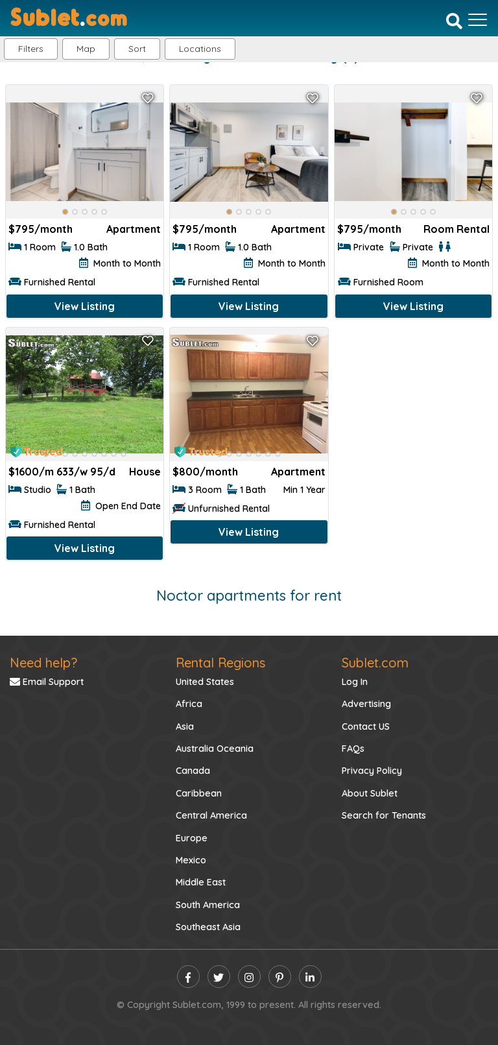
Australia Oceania (215, 748)
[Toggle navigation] (478, 19)
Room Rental (456, 228)
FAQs (353, 748)
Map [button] (86, 48)
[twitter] (219, 976)
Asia (185, 726)
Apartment (133, 228)
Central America (211, 815)
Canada (193, 770)
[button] (200, 49)
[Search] (454, 20)
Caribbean (199, 793)
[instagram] (249, 976)
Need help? (43, 663)
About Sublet (369, 793)
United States (205, 682)
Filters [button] (30, 48)
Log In (355, 682)
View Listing (84, 306)
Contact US (366, 726)
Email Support (47, 682)
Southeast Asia (208, 927)
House (145, 471)
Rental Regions (220, 663)
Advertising (366, 704)
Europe (192, 838)
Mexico (191, 860)
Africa (189, 704)
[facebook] (188, 976)
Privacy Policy (372, 770)
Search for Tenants (384, 815)
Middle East (201, 882)
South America (208, 905)
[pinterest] (279, 976)
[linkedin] (310, 976)
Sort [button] (137, 48)
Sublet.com (375, 663)
